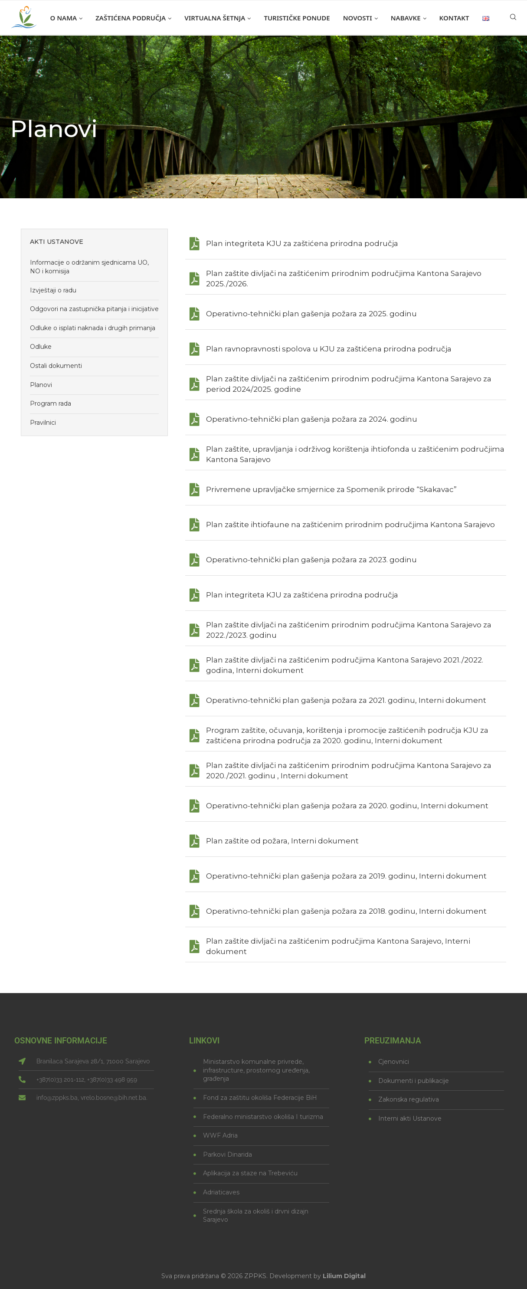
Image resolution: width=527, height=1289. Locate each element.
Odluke (41, 347)
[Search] (513, 17)
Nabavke (406, 17)
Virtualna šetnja (214, 17)
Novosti (357, 17)
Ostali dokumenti (56, 366)
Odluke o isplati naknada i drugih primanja (92, 328)
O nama (63, 17)
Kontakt (454, 17)
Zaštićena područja (130, 17)
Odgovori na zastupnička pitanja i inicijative (94, 309)
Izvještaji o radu (53, 290)
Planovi (41, 385)
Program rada (50, 403)
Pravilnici (43, 422)
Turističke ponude (297, 17)
